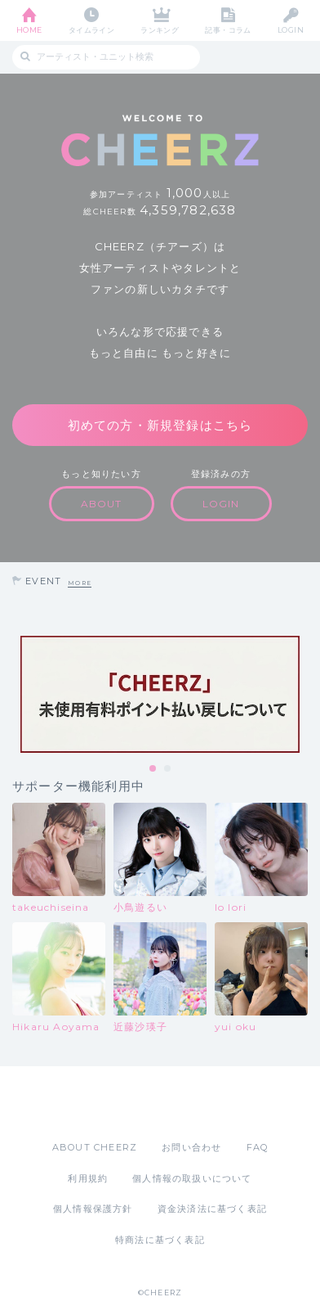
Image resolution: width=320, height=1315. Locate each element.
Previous (16, 694)
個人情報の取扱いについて (191, 1178)
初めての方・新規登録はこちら (160, 425)
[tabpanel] (160, 694)
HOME (29, 29)
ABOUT (101, 504)
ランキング (159, 29)
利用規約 (88, 1178)
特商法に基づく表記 (160, 1239)
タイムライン (92, 29)
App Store (115, 1103)
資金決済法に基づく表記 (212, 1208)
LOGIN (291, 29)
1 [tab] (153, 769)
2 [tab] (168, 769)
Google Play (201, 1103)
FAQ (258, 1147)
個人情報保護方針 (93, 1208)
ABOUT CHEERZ (94, 1147)
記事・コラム (228, 29)
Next (303, 694)
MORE (79, 583)
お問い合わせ (191, 1147)
